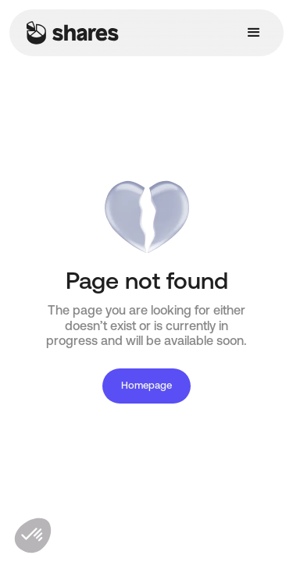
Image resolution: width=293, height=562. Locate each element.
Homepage (146, 386)
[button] (253, 32)
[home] (69, 32)
